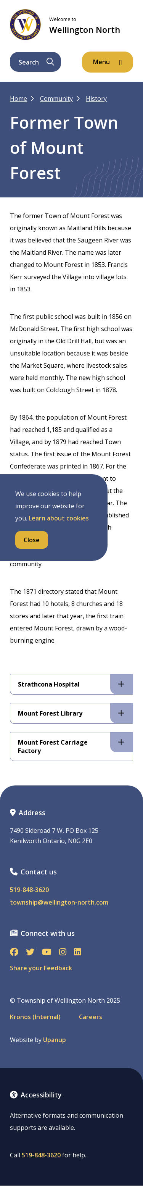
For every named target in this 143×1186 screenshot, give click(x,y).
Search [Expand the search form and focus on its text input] (36, 62)
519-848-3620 (29, 890)
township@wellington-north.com (59, 902)
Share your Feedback (41, 968)
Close (32, 540)
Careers (90, 1017)
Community (56, 98)
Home (18, 98)
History (96, 98)
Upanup (54, 1040)
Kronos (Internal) (35, 1017)
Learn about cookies (59, 518)
